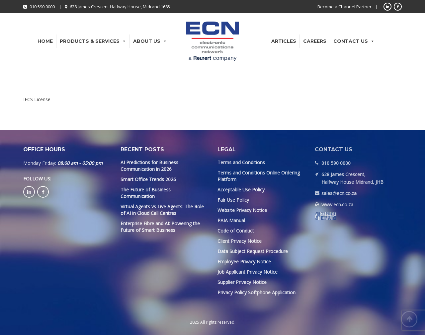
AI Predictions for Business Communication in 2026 (149, 165)
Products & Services (93, 41)
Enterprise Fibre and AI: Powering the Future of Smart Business (160, 226)
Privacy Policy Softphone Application (256, 292)
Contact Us (354, 41)
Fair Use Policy (233, 200)
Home (45, 41)
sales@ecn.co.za (339, 193)
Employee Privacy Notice (244, 261)
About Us (150, 41)
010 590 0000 (42, 7)
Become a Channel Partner (344, 7)
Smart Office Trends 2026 (148, 179)
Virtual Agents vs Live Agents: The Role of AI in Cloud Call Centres (162, 209)
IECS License (36, 99)
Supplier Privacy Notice (242, 282)
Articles (283, 41)
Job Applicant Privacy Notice (247, 272)
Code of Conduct (235, 231)
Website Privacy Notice (242, 210)
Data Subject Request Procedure (252, 251)
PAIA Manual (231, 220)
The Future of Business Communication (146, 192)
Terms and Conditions (241, 162)
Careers (314, 41)
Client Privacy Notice (239, 241)
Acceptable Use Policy (241, 189)
